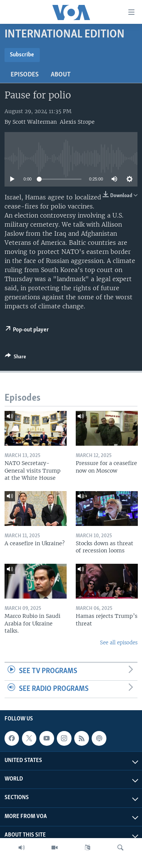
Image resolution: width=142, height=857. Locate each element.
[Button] (15, 358)
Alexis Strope (77, 121)
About (61, 74)
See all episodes (118, 642)
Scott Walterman (34, 121)
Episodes (25, 74)
